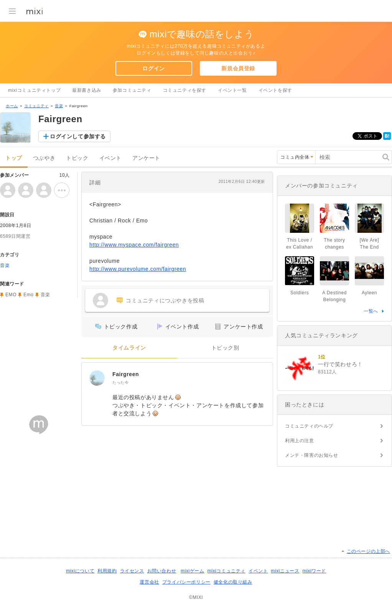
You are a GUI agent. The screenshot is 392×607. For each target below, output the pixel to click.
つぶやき (44, 158)
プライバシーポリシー (186, 582)
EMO (10, 294)
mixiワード (314, 571)
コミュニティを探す (184, 90)
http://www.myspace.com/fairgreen (134, 245)
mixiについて (80, 571)
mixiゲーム (192, 571)
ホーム (12, 106)
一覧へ (371, 311)
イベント (110, 158)
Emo (28, 294)
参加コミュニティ (132, 90)
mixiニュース (285, 571)
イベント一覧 (232, 90)
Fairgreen (125, 374)
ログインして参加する (78, 136)
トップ (13, 158)
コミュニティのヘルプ (309, 426)
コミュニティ (36, 106)
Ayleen (369, 292)
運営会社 (149, 582)
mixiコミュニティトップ (34, 90)
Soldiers (299, 292)
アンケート (146, 158)
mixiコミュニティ (226, 571)
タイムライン (129, 348)
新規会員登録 (238, 68)
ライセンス (132, 571)
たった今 (120, 382)
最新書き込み (86, 90)
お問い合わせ (161, 571)
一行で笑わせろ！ (340, 364)
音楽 (59, 106)
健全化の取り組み (233, 582)
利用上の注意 (299, 440)
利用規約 (107, 571)
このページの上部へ (368, 551)
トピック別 (225, 348)
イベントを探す (275, 90)
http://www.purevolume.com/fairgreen (137, 269)
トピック (77, 158)
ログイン (153, 68)
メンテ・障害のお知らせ (311, 455)
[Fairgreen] (97, 378)
